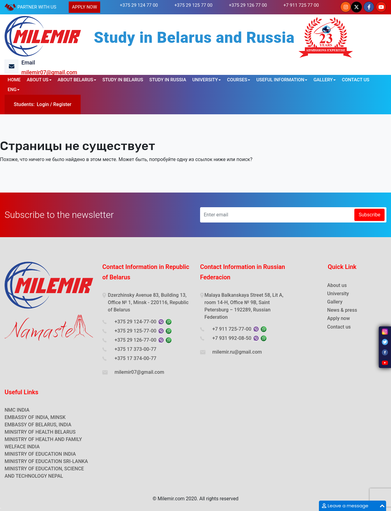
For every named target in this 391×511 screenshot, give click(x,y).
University (338, 293)
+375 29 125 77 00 (193, 5)
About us (337, 285)
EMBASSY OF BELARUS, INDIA (38, 425)
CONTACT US (355, 80)
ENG (12, 89)
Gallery (334, 302)
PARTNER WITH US (36, 7)
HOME (14, 80)
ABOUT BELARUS (75, 80)
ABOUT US (38, 80)
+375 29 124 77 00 (139, 5)
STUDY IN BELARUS (122, 80)
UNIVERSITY (205, 80)
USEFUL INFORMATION (280, 80)
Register (62, 104)
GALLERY (323, 80)
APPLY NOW (84, 7)
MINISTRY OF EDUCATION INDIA (40, 454)
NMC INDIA (17, 410)
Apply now (338, 318)
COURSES (237, 80)
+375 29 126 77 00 (248, 5)
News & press (342, 310)
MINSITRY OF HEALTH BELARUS (40, 432)
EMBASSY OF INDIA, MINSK (35, 417)
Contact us (339, 327)
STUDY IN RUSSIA (167, 80)
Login (43, 104)
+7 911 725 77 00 (301, 5)
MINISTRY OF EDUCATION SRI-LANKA (46, 461)
